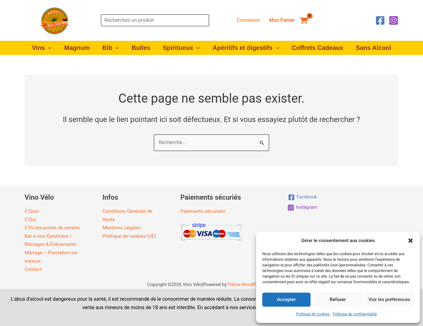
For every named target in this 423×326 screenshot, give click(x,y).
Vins (42, 48)
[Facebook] (380, 20)
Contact (33, 269)
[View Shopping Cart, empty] (288, 20)
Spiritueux (181, 48)
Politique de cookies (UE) (130, 236)
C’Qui (30, 219)
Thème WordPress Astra (251, 284)
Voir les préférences (389, 299)
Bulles (140, 47)
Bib (110, 48)
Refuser (338, 299)
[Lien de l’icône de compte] (248, 20)
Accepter (286, 299)
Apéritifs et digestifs (245, 48)
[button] (410, 240)
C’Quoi (32, 211)
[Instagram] (393, 20)
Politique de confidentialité (355, 314)
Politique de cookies (313, 314)
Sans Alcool (373, 47)
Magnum (77, 47)
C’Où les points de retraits (53, 228)
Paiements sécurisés (203, 211)
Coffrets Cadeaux (318, 47)
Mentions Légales (122, 228)
